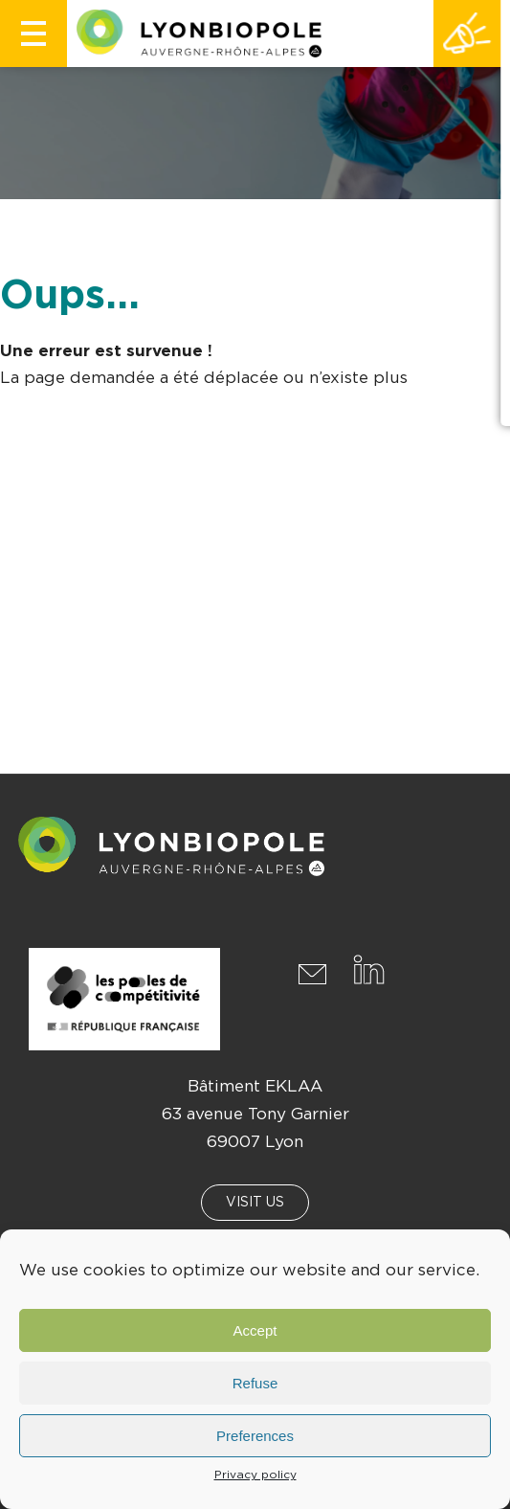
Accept (255, 1330)
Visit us (255, 1202)
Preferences (255, 1436)
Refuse (255, 1383)
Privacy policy (255, 1474)
